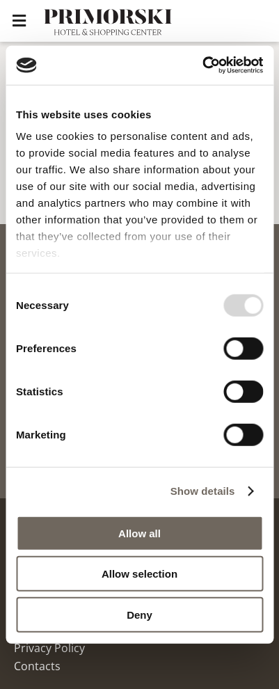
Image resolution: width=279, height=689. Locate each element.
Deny (139, 614)
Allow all (139, 533)
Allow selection (139, 574)
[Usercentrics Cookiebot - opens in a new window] (202, 65)
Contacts (37, 666)
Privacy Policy (49, 648)
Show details (202, 491)
